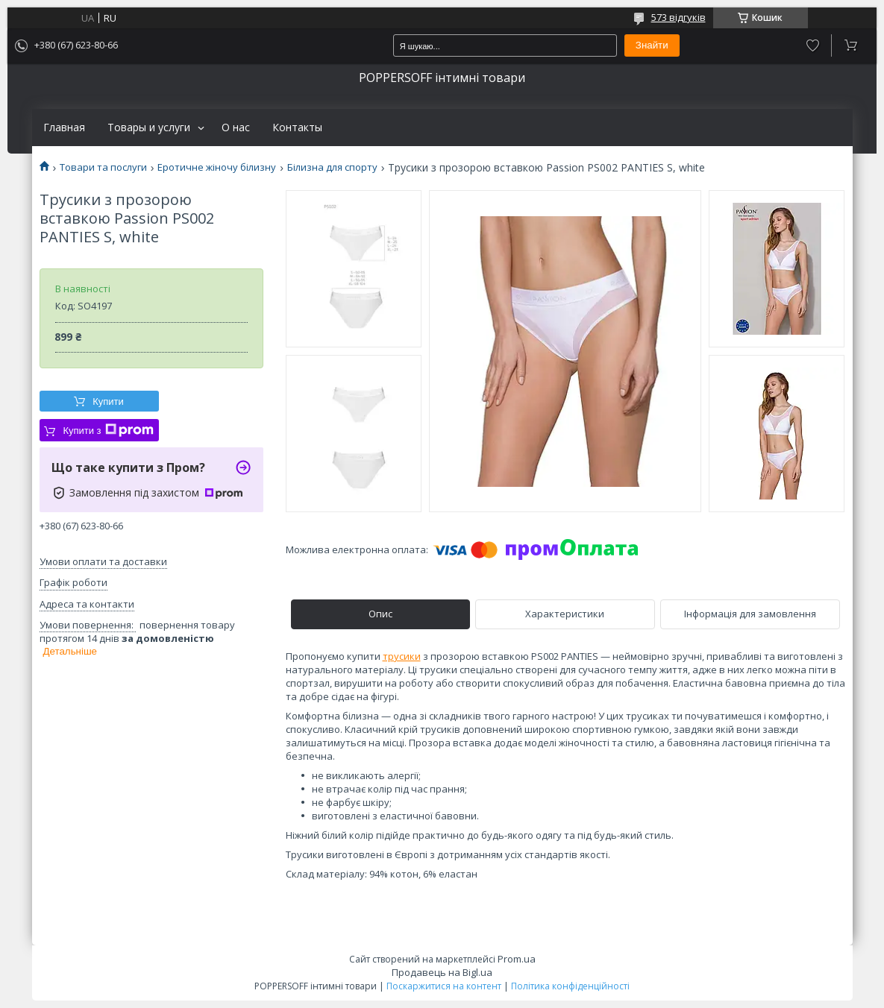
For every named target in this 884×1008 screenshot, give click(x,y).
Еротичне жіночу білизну (216, 167)
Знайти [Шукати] (652, 45)
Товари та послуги (103, 167)
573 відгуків (678, 17)
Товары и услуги (148, 127)
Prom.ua (517, 959)
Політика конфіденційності (570, 986)
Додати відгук (813, 45)
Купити (108, 401)
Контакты (297, 127)
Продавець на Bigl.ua (442, 972)
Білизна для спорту (332, 167)
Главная (64, 127)
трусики (402, 656)
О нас (236, 127)
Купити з (108, 430)
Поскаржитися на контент (443, 986)
